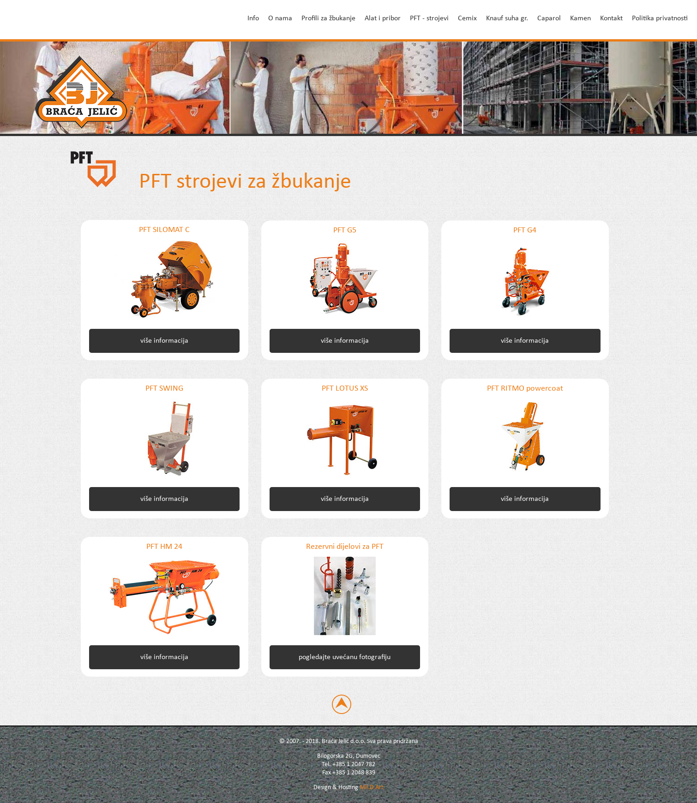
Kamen (580, 18)
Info (253, 18)
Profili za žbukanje (328, 18)
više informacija (164, 341)
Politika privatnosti (660, 18)
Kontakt (611, 18)
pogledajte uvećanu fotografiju (345, 657)
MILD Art (372, 787)
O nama (280, 18)
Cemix (467, 18)
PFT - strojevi (429, 18)
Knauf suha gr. (507, 18)
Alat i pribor (383, 18)
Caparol (549, 18)
